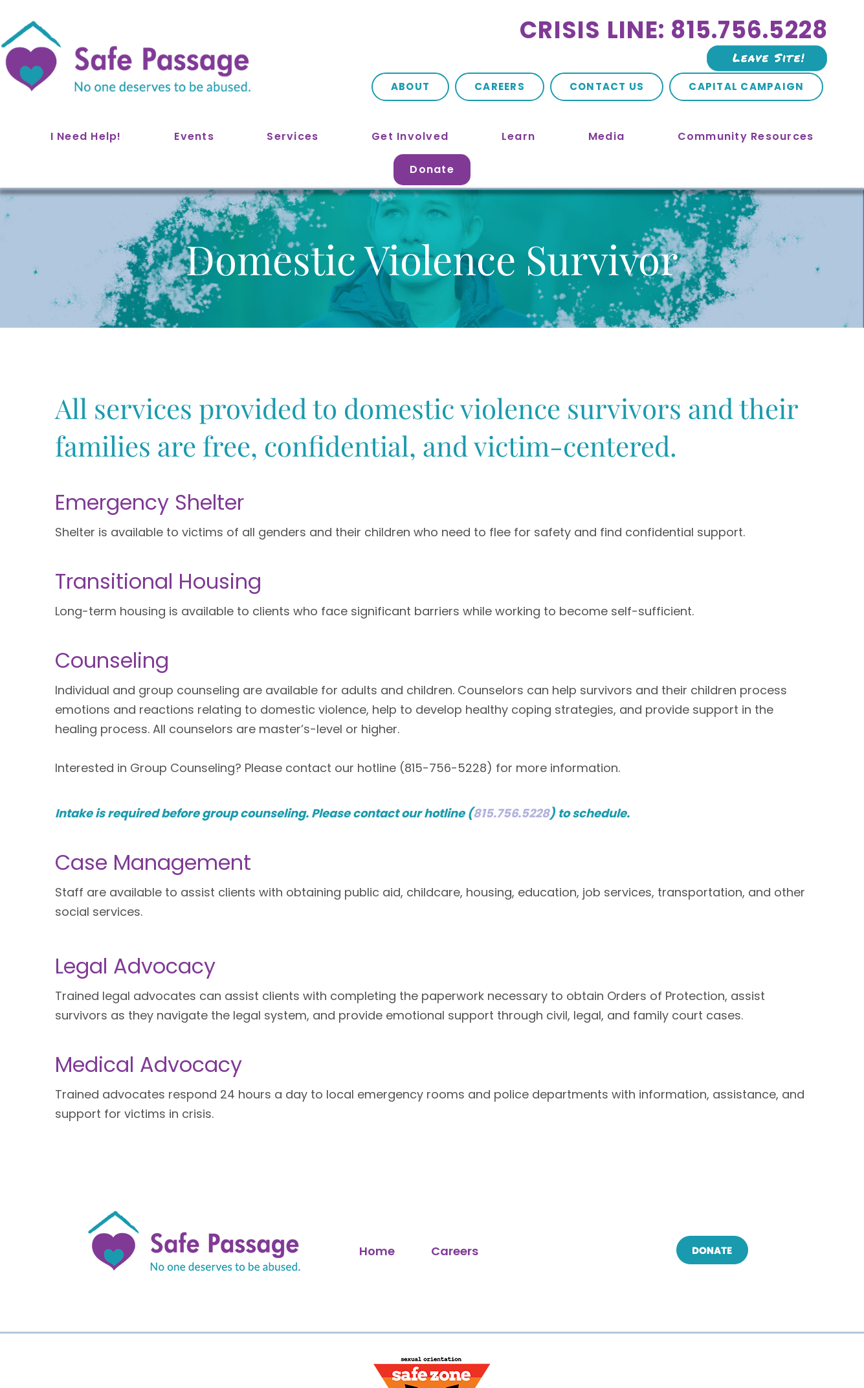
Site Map (298, 1348)
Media (606, 136)
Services (292, 136)
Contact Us (607, 86)
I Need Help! (86, 136)
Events (194, 136)
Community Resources (746, 136)
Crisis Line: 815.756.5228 (674, 30)
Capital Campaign (746, 86)
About (410, 86)
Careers (499, 86)
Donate (432, 169)
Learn (518, 136)
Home (377, 1081)
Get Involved (410, 136)
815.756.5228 (511, 643)
